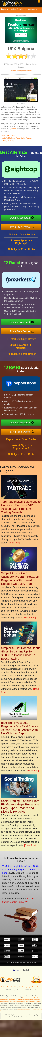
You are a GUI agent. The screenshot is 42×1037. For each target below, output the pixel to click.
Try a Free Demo (22, 226)
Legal (29, 987)
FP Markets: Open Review (21, 341)
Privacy (16, 987)
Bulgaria (5, 9)
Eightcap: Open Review (22, 237)
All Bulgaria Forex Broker (22, 251)
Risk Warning (23, 987)
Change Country (8, 140)
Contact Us (10, 987)
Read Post (32, 1016)
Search (34, 987)
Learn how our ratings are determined (21, 70)
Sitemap (39, 987)
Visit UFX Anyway (8, 135)
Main (12, 9)
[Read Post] (14, 542)
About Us (3, 987)
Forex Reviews (32, 9)
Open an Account (22, 217)
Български (17, 970)
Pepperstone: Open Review (21, 441)
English (21, 9)
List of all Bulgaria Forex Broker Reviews (17, 138)
